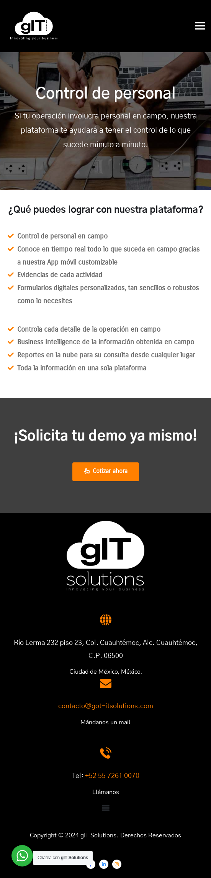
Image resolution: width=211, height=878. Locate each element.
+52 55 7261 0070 (112, 776)
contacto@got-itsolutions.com (105, 706)
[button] (105, 808)
